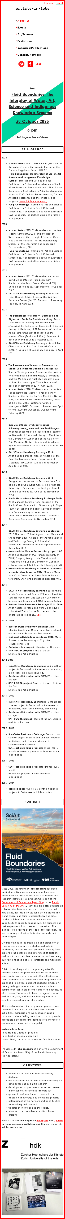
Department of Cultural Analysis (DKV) (23, 902)
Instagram (42, 1120)
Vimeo (59, 1120)
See (39, 615)
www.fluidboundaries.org (33, 201)
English (60, 3)
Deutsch (48, 3)
